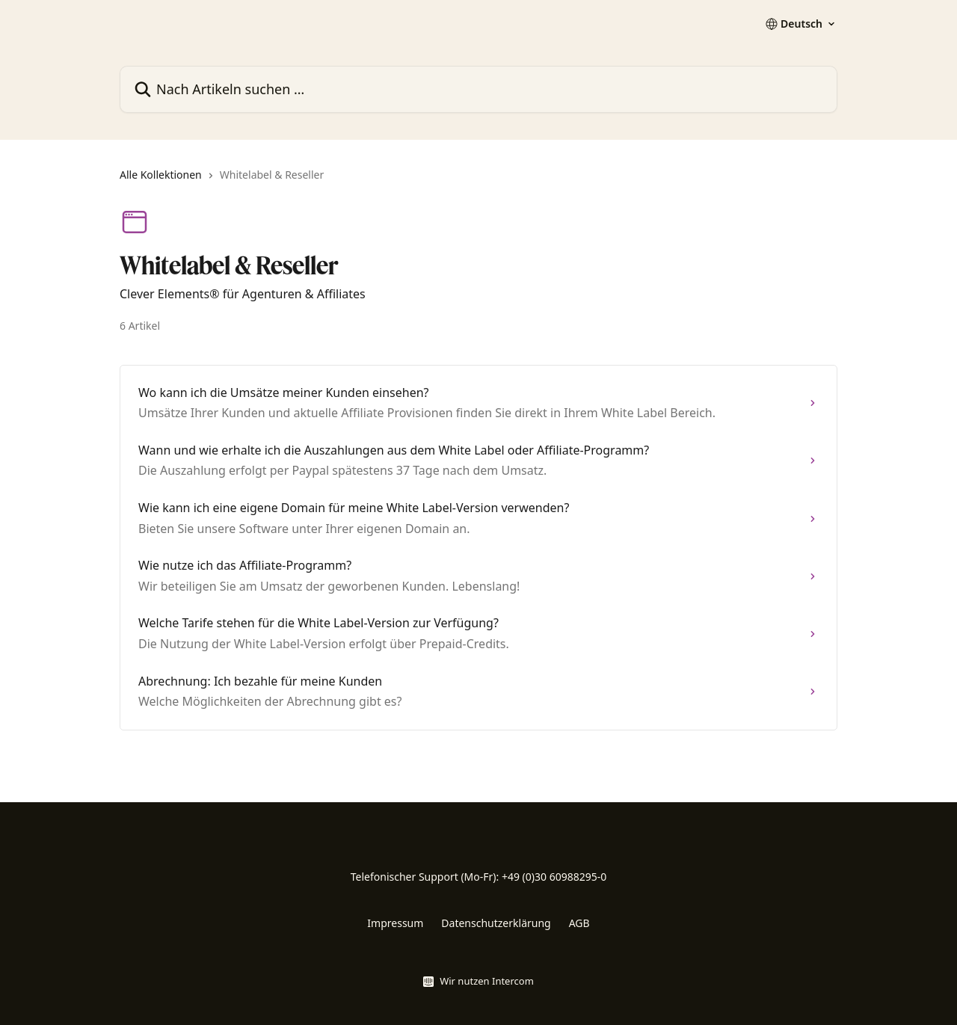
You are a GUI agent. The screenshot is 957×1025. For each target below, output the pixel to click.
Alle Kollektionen (161, 174)
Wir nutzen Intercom (487, 981)
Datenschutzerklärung (495, 923)
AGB (579, 923)
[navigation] (478, 181)
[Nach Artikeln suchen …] (478, 89)
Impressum (395, 923)
